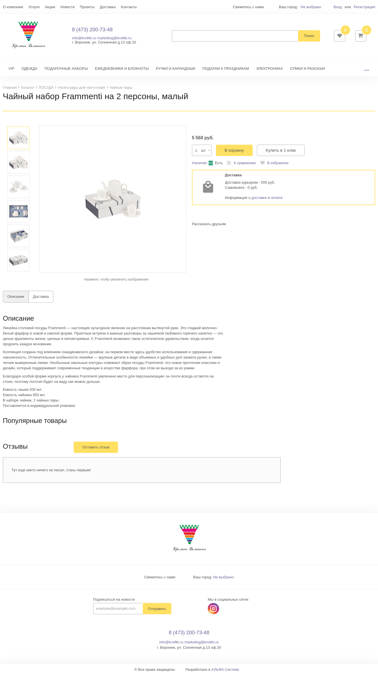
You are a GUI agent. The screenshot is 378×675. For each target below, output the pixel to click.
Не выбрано (311, 7)
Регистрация (364, 7)
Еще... (8, 7)
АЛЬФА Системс (225, 669)
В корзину (234, 150)
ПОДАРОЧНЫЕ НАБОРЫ (66, 68)
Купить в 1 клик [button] (281, 150)
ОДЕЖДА (29, 68)
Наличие (199, 163)
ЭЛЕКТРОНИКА (269, 68)
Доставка (41, 296)
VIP (11, 68)
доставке (259, 198)
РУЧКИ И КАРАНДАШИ (175, 68)
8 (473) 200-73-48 (92, 29)
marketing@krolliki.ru (114, 38)
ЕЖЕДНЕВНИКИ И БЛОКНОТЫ (122, 68)
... (366, 68)
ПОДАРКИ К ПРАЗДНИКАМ (225, 68)
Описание (15, 296)
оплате (277, 198)
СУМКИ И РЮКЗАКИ (307, 68)
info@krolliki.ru (84, 38)
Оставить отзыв (95, 447)
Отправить (157, 609)
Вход (337, 7)
